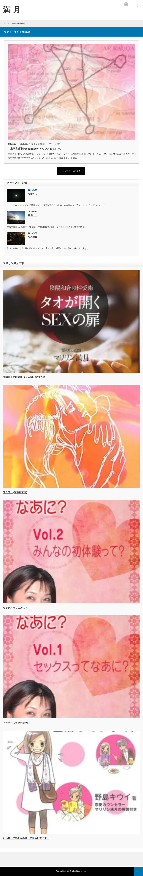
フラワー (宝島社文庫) (15, 492)
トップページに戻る (71, 171)
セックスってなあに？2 (15, 607)
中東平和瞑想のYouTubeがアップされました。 (35, 148)
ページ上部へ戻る (138, 871)
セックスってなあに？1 (15, 723)
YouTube (23, 144)
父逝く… (32, 194)
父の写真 (32, 237)
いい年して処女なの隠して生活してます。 (26, 838)
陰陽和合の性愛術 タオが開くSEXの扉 (24, 377)
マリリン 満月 (55, 144)
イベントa (32, 144)
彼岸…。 (32, 215)
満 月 (69, 871)
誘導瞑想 (41, 144)
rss (126, 4)
